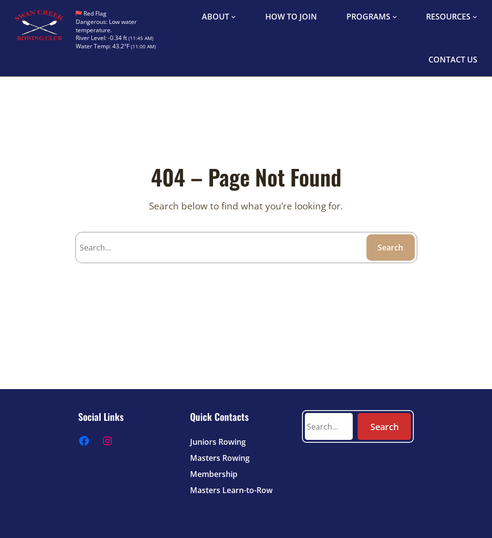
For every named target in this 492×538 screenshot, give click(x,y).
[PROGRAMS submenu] (394, 16)
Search (390, 247)
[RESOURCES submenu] (474, 16)
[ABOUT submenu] (233, 16)
